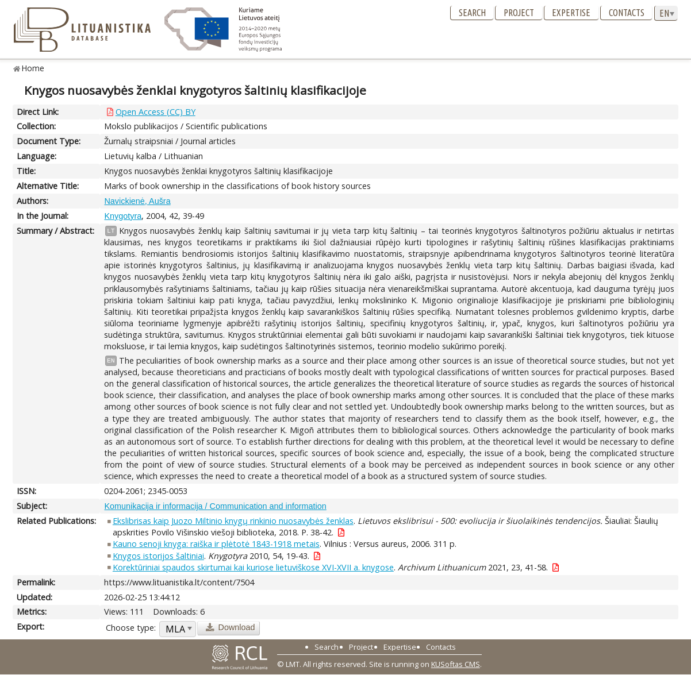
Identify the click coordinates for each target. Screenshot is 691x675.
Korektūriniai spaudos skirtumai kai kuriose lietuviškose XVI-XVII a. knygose (253, 567)
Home (33, 68)
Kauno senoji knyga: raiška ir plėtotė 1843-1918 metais (216, 543)
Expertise (571, 12)
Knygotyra (122, 216)
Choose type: (131, 627)
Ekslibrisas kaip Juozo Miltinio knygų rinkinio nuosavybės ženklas (233, 520)
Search (472, 12)
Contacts (626, 12)
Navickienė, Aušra (137, 201)
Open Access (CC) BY (155, 111)
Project (519, 12)
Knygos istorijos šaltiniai (158, 555)
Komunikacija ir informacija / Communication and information (215, 506)
